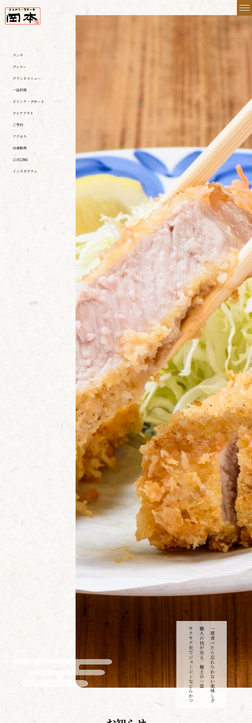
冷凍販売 (20, 147)
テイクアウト (23, 113)
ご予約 (18, 124)
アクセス (20, 136)
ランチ (18, 55)
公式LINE (20, 159)
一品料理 (20, 89)
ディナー (19, 66)
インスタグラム (25, 171)
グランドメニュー (27, 78)
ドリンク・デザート (28, 101)
